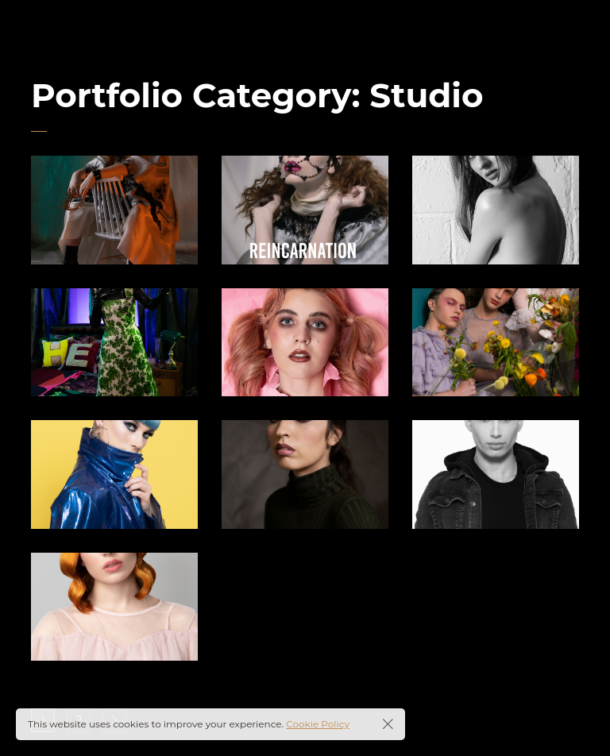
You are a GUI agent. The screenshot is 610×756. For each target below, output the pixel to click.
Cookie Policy (317, 724)
